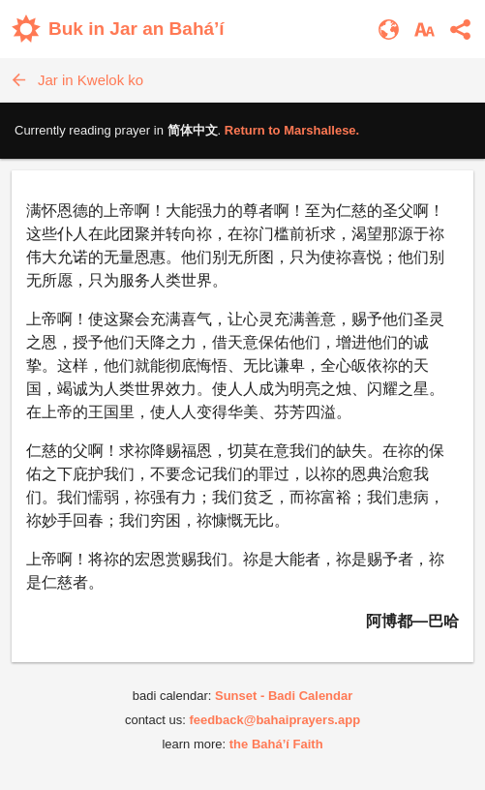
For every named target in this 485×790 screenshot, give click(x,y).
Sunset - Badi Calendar (283, 695)
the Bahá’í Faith (276, 744)
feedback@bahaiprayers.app (274, 720)
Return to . (292, 130)
